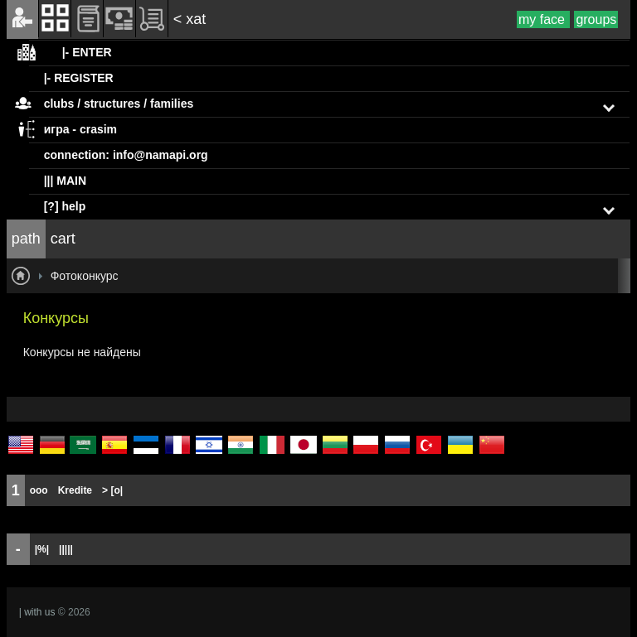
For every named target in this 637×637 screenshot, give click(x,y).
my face (543, 19)
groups (596, 19)
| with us (37, 612)
